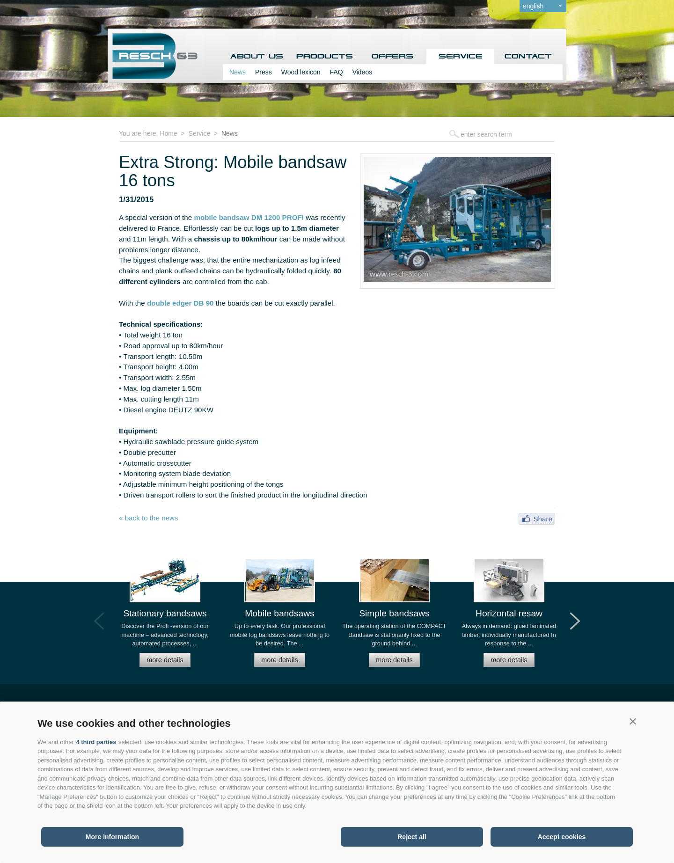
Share (542, 519)
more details (165, 660)
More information (112, 837)
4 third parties (96, 742)
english (533, 6)
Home (168, 133)
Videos (362, 72)
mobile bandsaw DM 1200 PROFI (249, 217)
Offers (392, 56)
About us (256, 56)
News (237, 72)
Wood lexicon (301, 72)
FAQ (336, 72)
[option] (165, 617)
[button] (633, 721)
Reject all (411, 837)
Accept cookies (562, 837)
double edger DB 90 (180, 303)
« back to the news (148, 518)
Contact (528, 56)
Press (263, 72)
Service (461, 56)
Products (324, 56)
